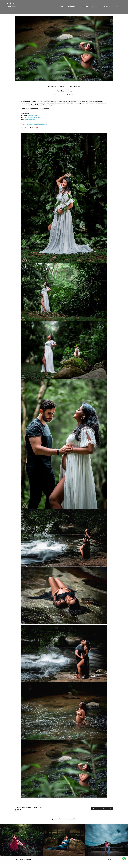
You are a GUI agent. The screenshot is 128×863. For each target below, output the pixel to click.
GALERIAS (84, 7)
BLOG (94, 7)
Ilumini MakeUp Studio (33, 115)
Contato (28, 859)
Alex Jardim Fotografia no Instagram (37, 124)
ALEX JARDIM (105, 7)
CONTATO (117, 7)
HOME (62, 7)
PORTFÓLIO (72, 7)
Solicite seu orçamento (102, 808)
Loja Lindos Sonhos (30, 119)
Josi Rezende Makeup (34, 117)
